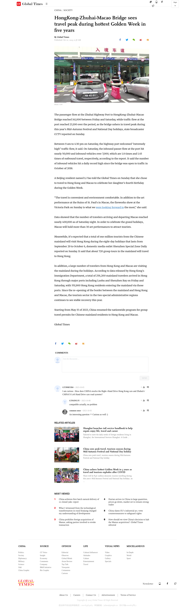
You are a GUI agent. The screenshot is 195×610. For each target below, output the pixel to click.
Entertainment (88, 561)
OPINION (66, 546)
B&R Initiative (45, 567)
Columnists (66, 570)
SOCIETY (68, 10)
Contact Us (91, 595)
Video (107, 552)
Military (21, 561)
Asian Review (67, 561)
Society (21, 555)
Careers (76, 595)
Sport (129, 558)
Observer (65, 555)
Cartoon (65, 573)
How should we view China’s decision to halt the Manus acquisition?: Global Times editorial (128, 522)
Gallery (108, 558)
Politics (21, 552)
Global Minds (67, 558)
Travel (85, 564)
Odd (20, 567)
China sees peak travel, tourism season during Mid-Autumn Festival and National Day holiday (107, 450)
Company (43, 564)
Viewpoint (65, 567)
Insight (42, 555)
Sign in (175, 4)
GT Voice (43, 552)
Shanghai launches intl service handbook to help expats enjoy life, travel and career (108, 429)
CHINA (57, 10)
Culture (86, 558)
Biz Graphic (44, 570)
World (129, 555)
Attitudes (86, 555)
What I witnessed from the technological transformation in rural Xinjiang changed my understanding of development (77, 511)
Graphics (108, 555)
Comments (44, 561)
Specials (108, 561)
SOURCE (44, 546)
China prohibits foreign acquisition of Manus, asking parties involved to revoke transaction (77, 522)
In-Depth (130, 552)
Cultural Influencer (90, 552)
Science (21, 564)
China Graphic (23, 570)
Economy (43, 558)
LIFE (85, 546)
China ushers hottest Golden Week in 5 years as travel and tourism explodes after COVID (107, 471)
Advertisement (108, 595)
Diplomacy (22, 558)
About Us (63, 595)
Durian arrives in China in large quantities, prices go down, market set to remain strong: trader (128, 502)
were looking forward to (110, 207)
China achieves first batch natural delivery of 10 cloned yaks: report (79, 500)
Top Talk (65, 564)
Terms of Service (128, 595)
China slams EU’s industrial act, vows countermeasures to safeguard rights (125, 512)
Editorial (65, 552)
